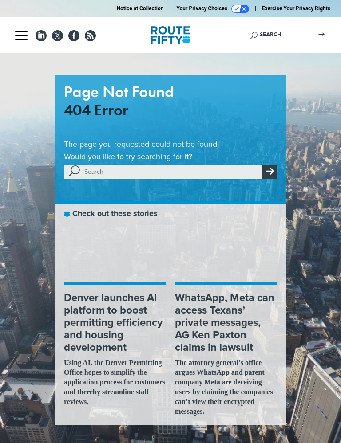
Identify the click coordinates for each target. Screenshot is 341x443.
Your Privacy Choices (213, 9)
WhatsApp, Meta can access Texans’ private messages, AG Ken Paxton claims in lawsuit (224, 322)
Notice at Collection (139, 8)
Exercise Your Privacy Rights (296, 8)
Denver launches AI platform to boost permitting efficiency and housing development (113, 322)
